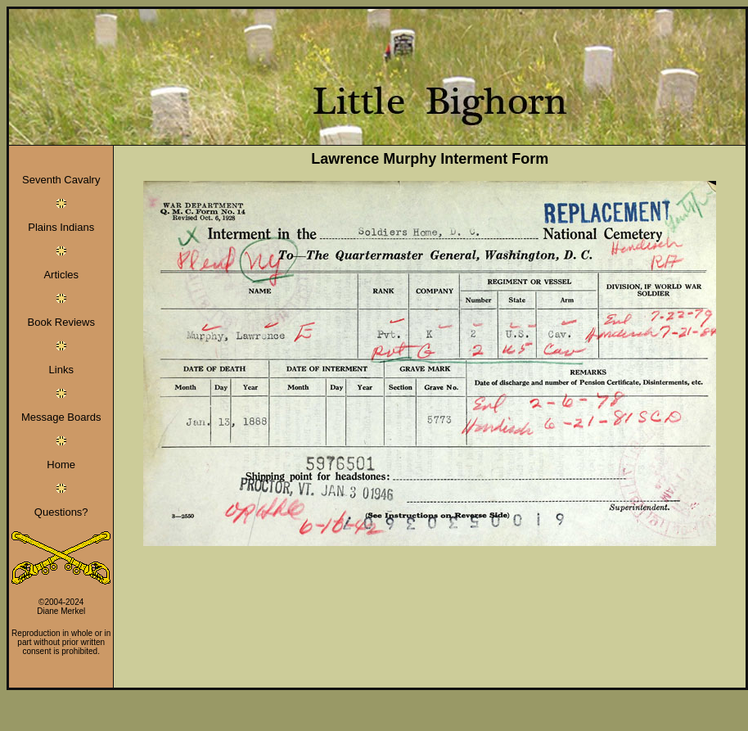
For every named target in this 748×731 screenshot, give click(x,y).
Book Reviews (61, 322)
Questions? (61, 512)
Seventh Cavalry (61, 180)
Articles (61, 274)
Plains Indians (61, 227)
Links (61, 369)
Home (61, 464)
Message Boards (61, 417)
